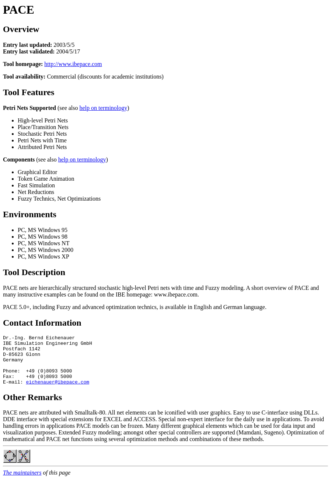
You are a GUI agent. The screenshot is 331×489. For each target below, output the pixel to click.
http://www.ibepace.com (73, 64)
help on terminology (104, 108)
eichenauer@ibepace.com (57, 391)
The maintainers (22, 482)
